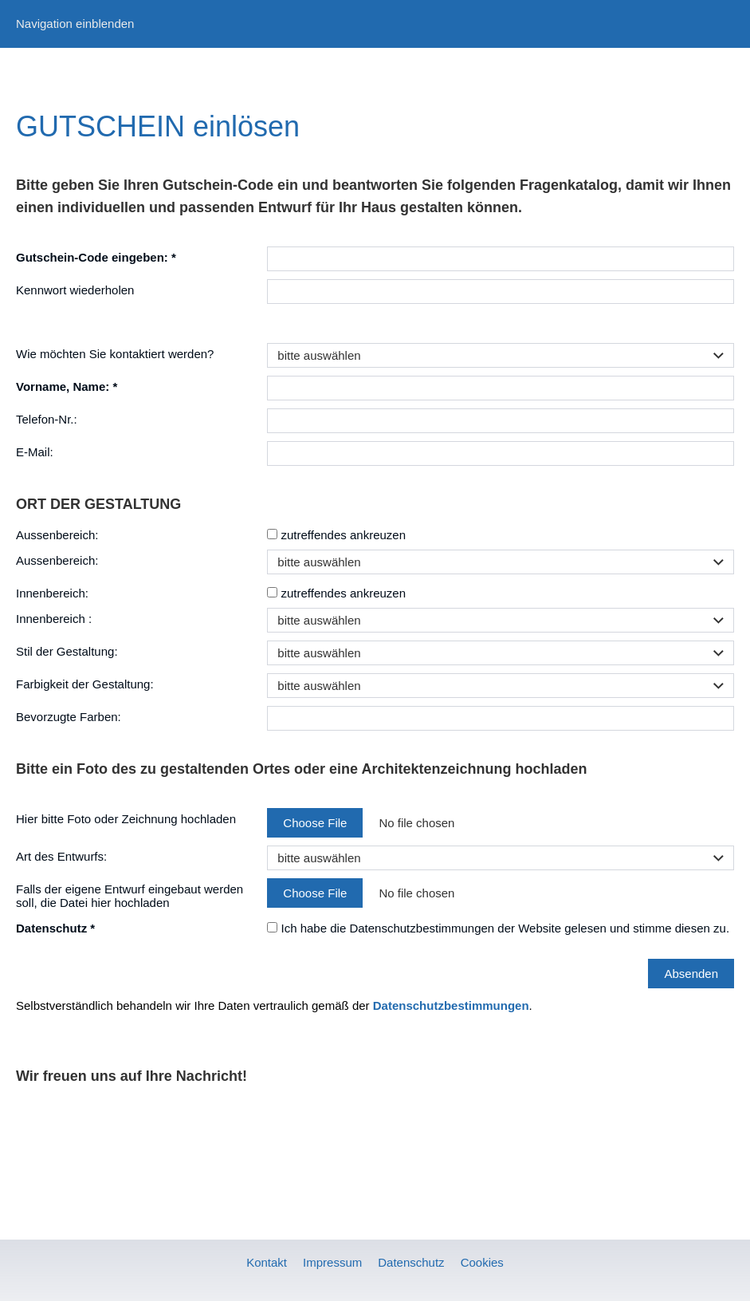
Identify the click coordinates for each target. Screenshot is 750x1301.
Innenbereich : (54, 618)
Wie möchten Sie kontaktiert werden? (115, 354)
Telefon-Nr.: (46, 419)
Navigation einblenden (75, 23)
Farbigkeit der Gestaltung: (85, 684)
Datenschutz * (55, 928)
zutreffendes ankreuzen (336, 535)
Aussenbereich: (57, 535)
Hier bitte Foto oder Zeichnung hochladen (126, 819)
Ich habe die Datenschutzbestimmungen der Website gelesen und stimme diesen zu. (498, 928)
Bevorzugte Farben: (68, 716)
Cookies (482, 1262)
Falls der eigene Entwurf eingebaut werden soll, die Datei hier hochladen (129, 895)
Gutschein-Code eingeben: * (96, 257)
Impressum (332, 1262)
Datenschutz (411, 1262)
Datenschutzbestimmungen (451, 1005)
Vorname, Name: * (66, 386)
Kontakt (266, 1262)
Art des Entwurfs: (61, 856)
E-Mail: (34, 452)
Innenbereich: (52, 593)
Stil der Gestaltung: (67, 651)
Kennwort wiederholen (75, 290)
